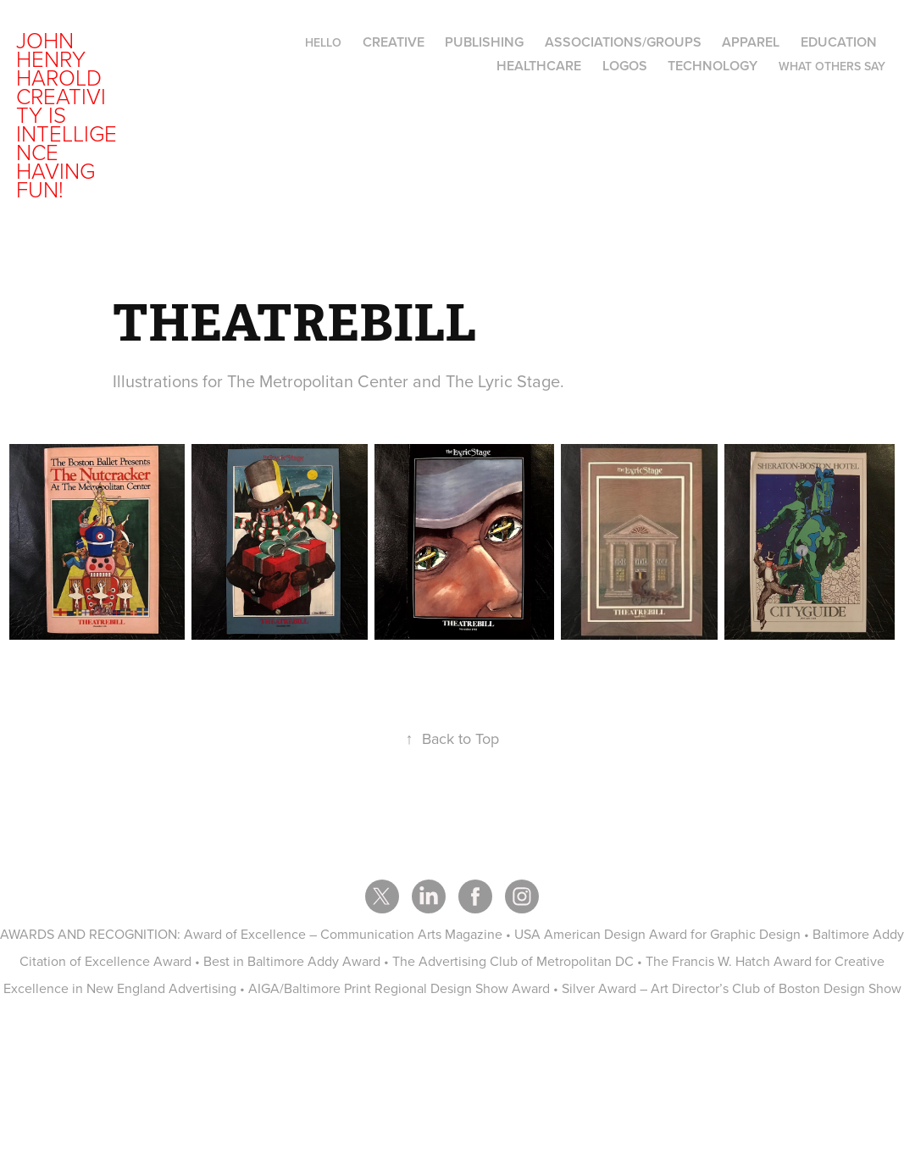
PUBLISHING (484, 42)
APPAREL (750, 42)
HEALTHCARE (538, 65)
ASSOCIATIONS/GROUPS (623, 42)
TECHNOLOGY (712, 65)
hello (323, 42)
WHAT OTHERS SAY (832, 66)
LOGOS (624, 65)
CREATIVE (393, 42)
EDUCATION (839, 42)
